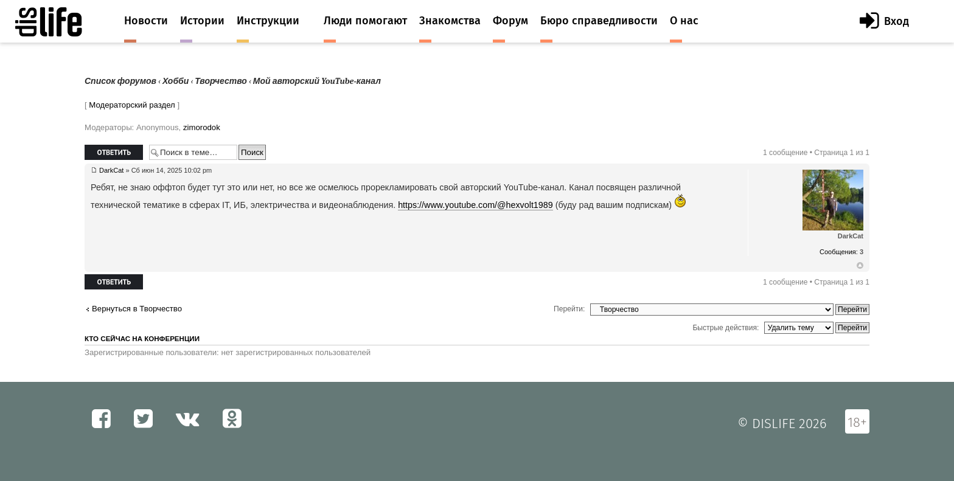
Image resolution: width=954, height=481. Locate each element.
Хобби (175, 81)
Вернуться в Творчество (137, 308)
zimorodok (201, 127)
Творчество (221, 81)
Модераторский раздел (132, 104)
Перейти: (569, 309)
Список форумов (120, 81)
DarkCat (111, 170)
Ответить (114, 152)
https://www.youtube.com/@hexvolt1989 (475, 205)
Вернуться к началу (860, 266)
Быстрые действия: (725, 328)
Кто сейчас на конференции (142, 338)
